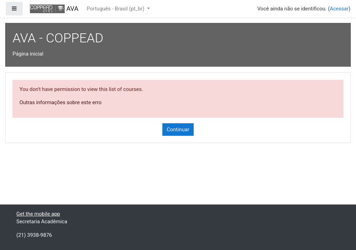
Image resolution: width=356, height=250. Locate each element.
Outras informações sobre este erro (60, 102)
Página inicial (28, 54)
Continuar (178, 129)
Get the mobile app (38, 214)
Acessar (339, 9)
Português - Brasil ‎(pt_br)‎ (116, 9)
